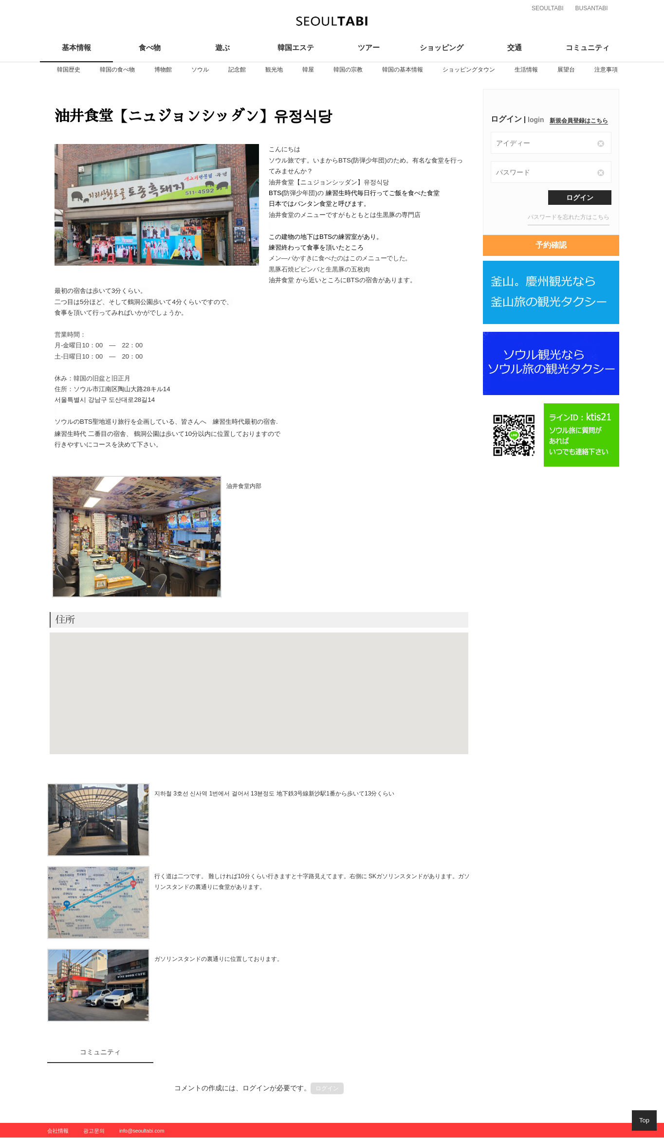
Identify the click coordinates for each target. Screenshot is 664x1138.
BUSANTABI (591, 8)
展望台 (566, 69)
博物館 (163, 69)
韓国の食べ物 (117, 69)
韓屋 (308, 69)
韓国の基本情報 (402, 69)
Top (644, 1120)
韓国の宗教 (348, 69)
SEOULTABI (548, 8)
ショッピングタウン (469, 69)
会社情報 (58, 1131)
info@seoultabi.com (141, 1131)
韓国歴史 (68, 69)
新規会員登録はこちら (579, 120)
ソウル (200, 69)
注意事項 (606, 69)
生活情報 (526, 69)
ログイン (327, 1088)
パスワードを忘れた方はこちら (568, 217)
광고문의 (94, 1131)
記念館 (237, 69)
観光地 (274, 69)
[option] (68, 69)
